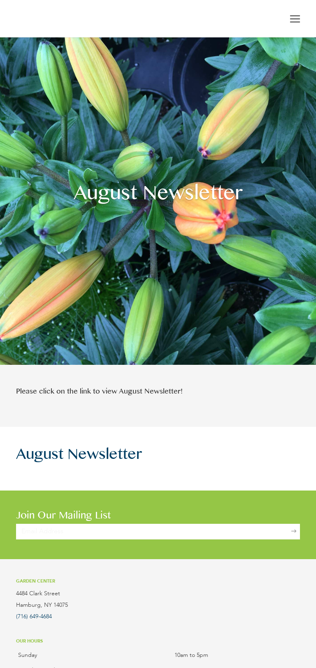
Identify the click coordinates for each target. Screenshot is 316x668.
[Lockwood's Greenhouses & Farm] (71, 18)
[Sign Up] (294, 531)
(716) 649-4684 (34, 617)
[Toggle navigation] (295, 19)
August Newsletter (79, 456)
